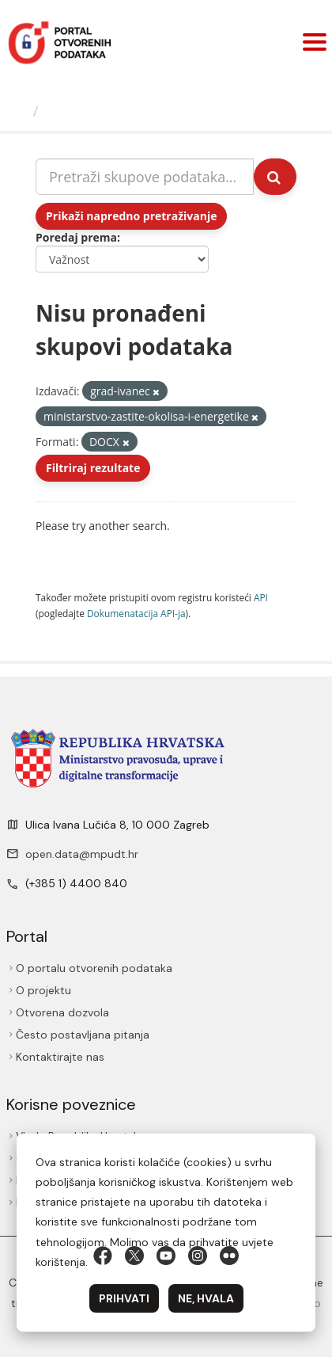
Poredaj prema (76, 237)
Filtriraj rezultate (93, 467)
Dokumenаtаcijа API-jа (136, 613)
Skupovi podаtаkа (109, 110)
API (261, 597)
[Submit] (275, 176)
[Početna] (18, 110)
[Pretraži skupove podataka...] (145, 176)
